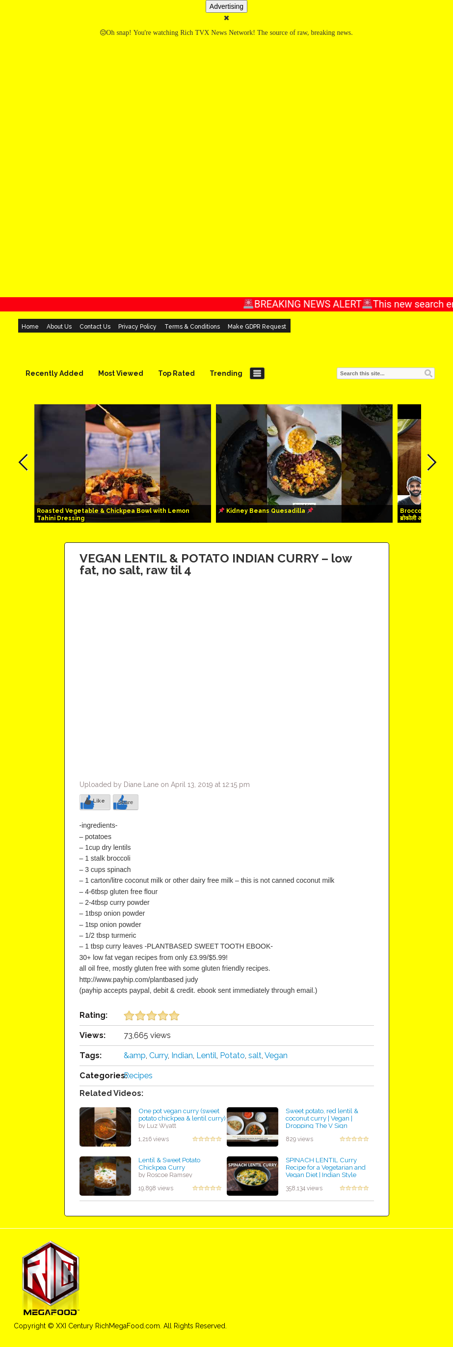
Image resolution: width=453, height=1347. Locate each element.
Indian (182, 1055)
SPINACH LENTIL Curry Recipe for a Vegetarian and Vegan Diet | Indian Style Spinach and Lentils (326, 1170)
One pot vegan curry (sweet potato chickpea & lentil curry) (182, 1114)
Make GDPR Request (257, 326)
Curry (158, 1055)
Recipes (138, 1075)
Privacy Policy (137, 326)
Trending (226, 373)
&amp (135, 1055)
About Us (59, 326)
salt (255, 1055)
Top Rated (176, 373)
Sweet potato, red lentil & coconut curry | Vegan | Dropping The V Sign (322, 1118)
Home (30, 326)
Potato (232, 1055)
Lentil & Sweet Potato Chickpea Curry (169, 1163)
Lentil (206, 1055)
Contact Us (95, 326)
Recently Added (54, 373)
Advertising (226, 6)
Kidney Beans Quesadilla (265, 510)
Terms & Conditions (192, 326)
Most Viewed (120, 373)
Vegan (276, 1055)
